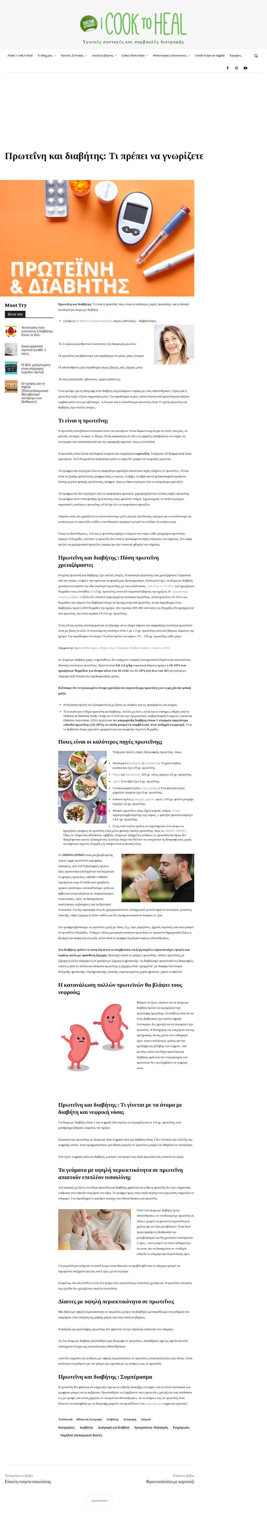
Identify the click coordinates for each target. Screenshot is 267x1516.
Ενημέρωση (181, 1427)
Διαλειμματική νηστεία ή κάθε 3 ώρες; (33, 349)
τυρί (144, 788)
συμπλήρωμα (153, 1403)
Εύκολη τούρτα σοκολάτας (28, 1481)
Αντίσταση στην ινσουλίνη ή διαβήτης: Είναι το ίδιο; (37, 331)
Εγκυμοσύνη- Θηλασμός (151, 1427)
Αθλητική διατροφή (89, 1419)
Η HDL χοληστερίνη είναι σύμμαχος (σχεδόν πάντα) (35, 368)
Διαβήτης (113, 1419)
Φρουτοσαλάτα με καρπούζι (170, 1481)
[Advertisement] (133, 109)
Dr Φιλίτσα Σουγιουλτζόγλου (94, 321)
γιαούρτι (153, 788)
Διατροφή (130, 1419)
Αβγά (116, 781)
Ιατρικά (146, 1419)
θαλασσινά (133, 774)
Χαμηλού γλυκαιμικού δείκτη (81, 1435)
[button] (256, 55)
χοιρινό (149, 799)
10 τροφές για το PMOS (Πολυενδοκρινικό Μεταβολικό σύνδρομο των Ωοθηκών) (34, 392)
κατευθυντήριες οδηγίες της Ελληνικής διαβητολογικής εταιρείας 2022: (124, 648)
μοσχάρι (138, 799)
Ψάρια (116, 774)
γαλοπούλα (151, 763)
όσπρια (176, 810)
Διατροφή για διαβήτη (114, 1427)
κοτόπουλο (134, 763)
